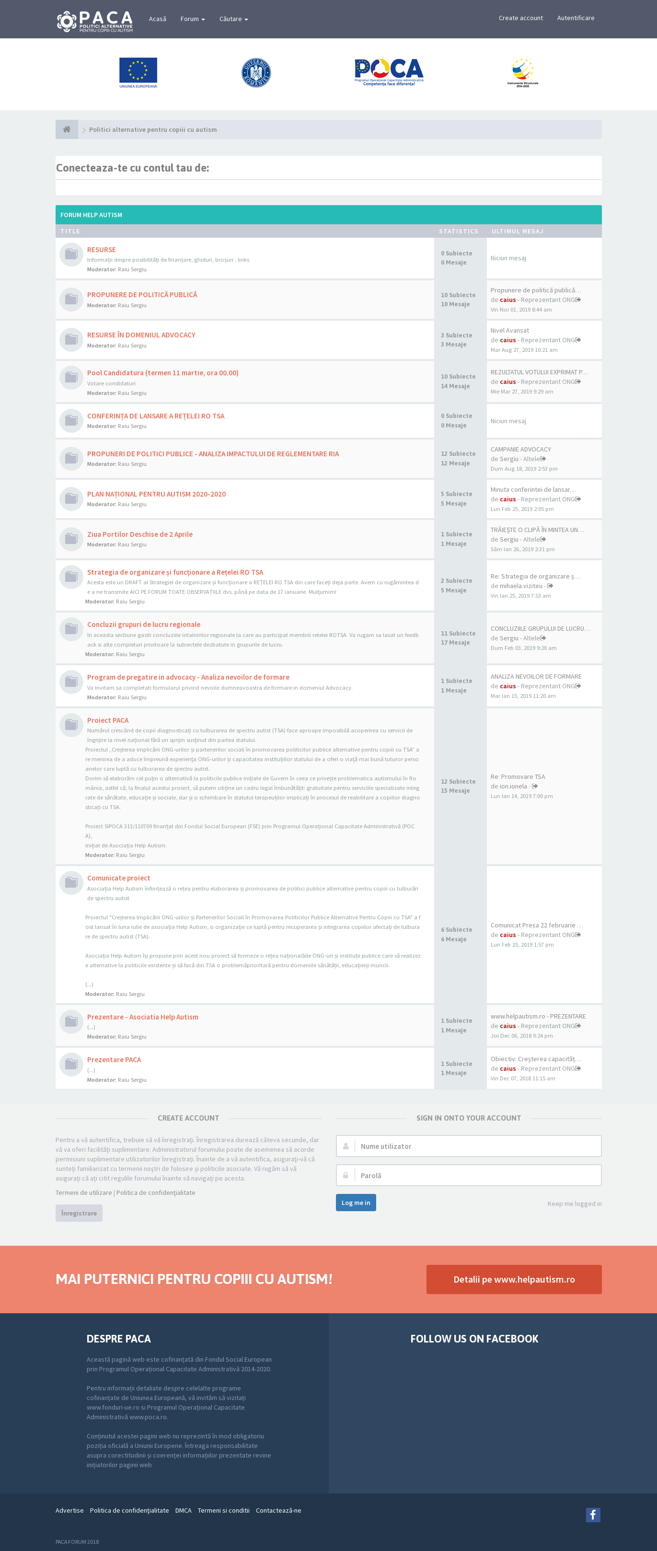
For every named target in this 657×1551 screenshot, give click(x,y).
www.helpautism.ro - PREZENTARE (538, 1016)
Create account (521, 17)
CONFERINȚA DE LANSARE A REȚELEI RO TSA (155, 415)
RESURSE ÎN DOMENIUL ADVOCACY (141, 334)
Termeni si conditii (224, 1510)
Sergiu (509, 458)
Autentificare (576, 17)
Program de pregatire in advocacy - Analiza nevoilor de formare (188, 677)
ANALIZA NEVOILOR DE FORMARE (536, 676)
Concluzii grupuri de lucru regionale (143, 624)
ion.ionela (513, 786)
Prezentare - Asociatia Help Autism (142, 1016)
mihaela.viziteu (521, 585)
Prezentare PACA (114, 1059)
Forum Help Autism (91, 214)
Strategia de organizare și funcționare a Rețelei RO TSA (175, 572)
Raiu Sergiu (132, 269)
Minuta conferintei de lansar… (533, 489)
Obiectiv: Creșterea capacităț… (536, 1058)
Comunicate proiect (118, 877)
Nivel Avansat (510, 330)
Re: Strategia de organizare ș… (535, 576)
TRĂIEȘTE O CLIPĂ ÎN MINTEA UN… (537, 529)
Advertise (70, 1510)
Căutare (233, 18)
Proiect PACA (107, 720)
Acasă (157, 18)
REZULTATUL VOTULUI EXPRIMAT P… (539, 372)
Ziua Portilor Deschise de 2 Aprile (140, 534)
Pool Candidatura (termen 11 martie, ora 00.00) (163, 372)
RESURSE (101, 249)
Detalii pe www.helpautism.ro (514, 1279)
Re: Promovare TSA (518, 776)
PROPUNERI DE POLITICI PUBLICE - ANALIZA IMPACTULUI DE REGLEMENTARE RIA (213, 453)
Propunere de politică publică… (536, 290)
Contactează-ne (278, 1510)
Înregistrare (79, 1213)
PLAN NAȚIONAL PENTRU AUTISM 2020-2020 (156, 493)
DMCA (183, 1510)
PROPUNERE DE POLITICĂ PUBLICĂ (142, 294)
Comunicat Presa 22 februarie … (537, 925)
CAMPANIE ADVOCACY (521, 449)
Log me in (356, 1202)
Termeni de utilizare (84, 1192)
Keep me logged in (569, 1204)
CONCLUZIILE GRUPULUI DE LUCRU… (540, 628)
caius (508, 299)
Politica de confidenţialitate (156, 1192)
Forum (193, 18)
